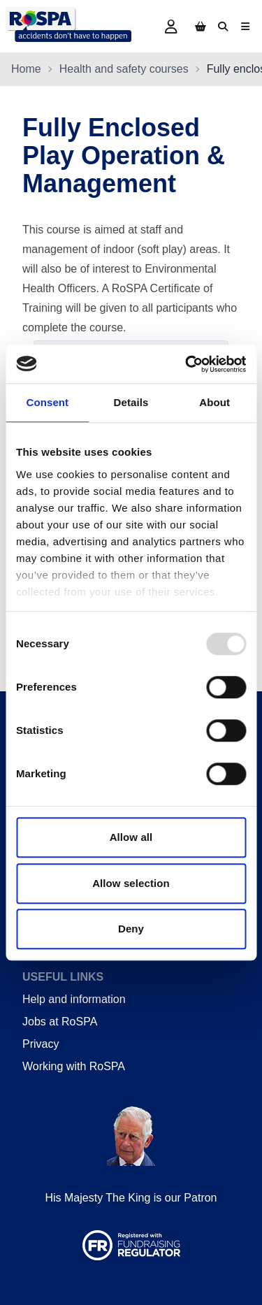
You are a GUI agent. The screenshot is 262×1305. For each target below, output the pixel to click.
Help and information (74, 999)
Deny (131, 929)
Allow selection (131, 883)
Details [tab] (131, 402)
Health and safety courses (124, 69)
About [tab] (214, 402)
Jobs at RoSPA (59, 1022)
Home (26, 69)
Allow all (131, 837)
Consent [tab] (47, 402)
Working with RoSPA (73, 1066)
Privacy (40, 1044)
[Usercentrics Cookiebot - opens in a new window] (186, 364)
